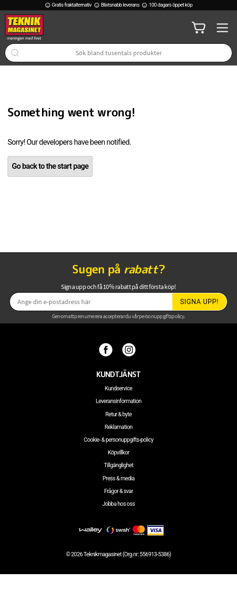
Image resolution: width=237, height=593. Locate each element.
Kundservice (118, 388)
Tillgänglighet (118, 465)
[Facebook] (107, 349)
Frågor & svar (118, 491)
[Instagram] (130, 349)
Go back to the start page (50, 166)
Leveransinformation (119, 401)
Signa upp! (199, 301)
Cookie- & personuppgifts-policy (118, 440)
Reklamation (119, 427)
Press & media (118, 478)
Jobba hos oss (118, 504)
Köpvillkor (118, 452)
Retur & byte (118, 414)
